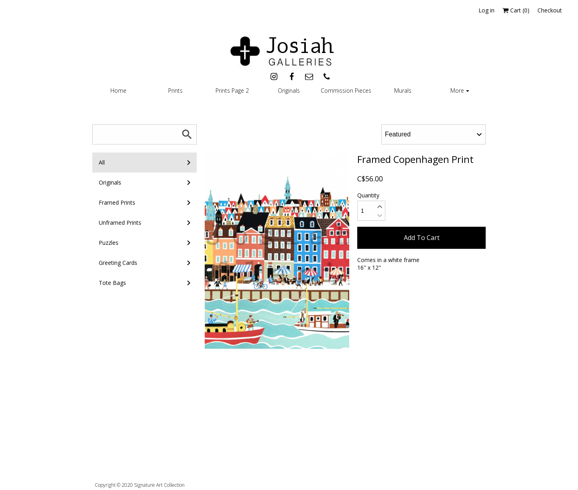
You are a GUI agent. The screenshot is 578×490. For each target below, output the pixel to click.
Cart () (516, 10)
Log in (486, 10)
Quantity (368, 195)
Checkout (549, 10)
